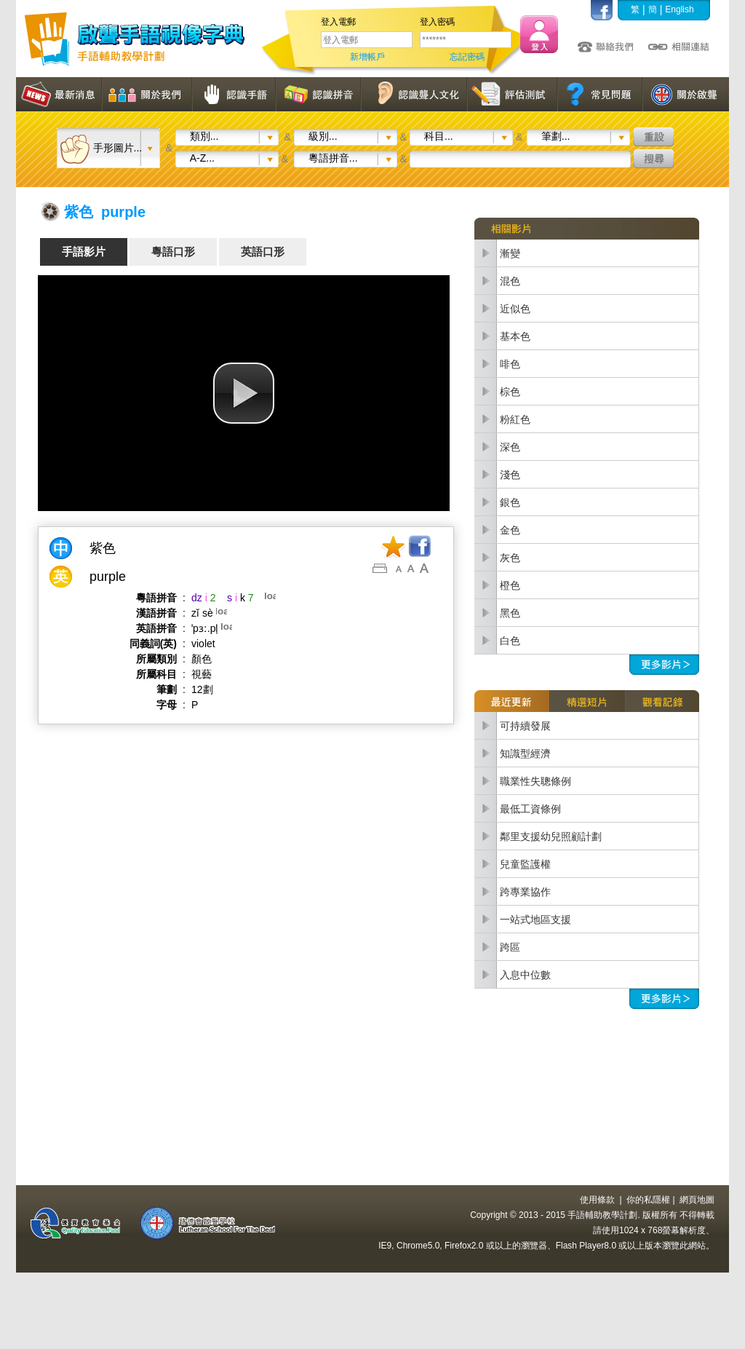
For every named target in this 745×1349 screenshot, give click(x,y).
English (679, 9)
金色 (510, 530)
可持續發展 (525, 726)
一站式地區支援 (535, 919)
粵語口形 (173, 251)
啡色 (510, 364)
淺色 (510, 474)
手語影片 (83, 251)
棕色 (510, 391)
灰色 (510, 557)
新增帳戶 (367, 57)
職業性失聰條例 (535, 781)
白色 (510, 640)
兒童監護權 (525, 864)
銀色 (510, 502)
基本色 (515, 336)
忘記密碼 (467, 57)
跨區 (510, 947)
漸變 (510, 253)
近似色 (515, 308)
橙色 (510, 585)
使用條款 (597, 1200)
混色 (510, 281)
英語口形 (262, 251)
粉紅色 (515, 419)
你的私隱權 (648, 1200)
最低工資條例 (530, 809)
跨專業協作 (525, 892)
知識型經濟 (525, 753)
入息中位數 (525, 975)
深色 (510, 447)
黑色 (510, 613)
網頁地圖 (697, 1200)
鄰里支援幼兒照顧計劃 (551, 836)
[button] (243, 393)
